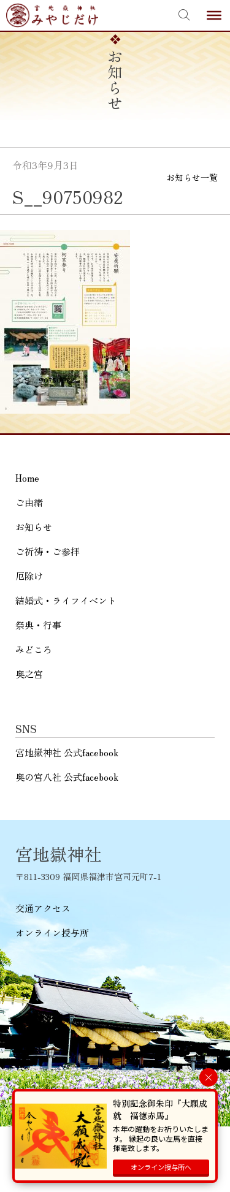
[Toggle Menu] (214, 15)
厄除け (29, 575)
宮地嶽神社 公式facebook (66, 752)
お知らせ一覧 (192, 177)
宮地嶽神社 (52, 15)
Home (27, 477)
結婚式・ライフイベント (66, 600)
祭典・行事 (38, 624)
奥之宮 (29, 673)
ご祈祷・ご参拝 (47, 551)
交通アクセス (43, 908)
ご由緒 (29, 502)
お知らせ (33, 526)
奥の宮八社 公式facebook (66, 776)
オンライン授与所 (52, 932)
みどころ (33, 649)
